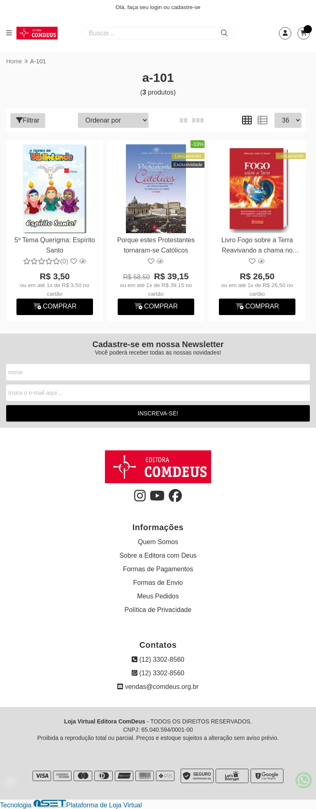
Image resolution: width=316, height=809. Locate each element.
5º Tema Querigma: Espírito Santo (54, 244)
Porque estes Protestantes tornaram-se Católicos (156, 244)
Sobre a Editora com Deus (158, 555)
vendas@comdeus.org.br (157, 686)
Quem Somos (158, 541)
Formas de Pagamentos (158, 569)
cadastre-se (185, 7)
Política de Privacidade (158, 609)
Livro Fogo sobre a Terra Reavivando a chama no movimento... (257, 246)
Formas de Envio (158, 582)
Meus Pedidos (158, 596)
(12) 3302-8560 (158, 659)
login (157, 7)
